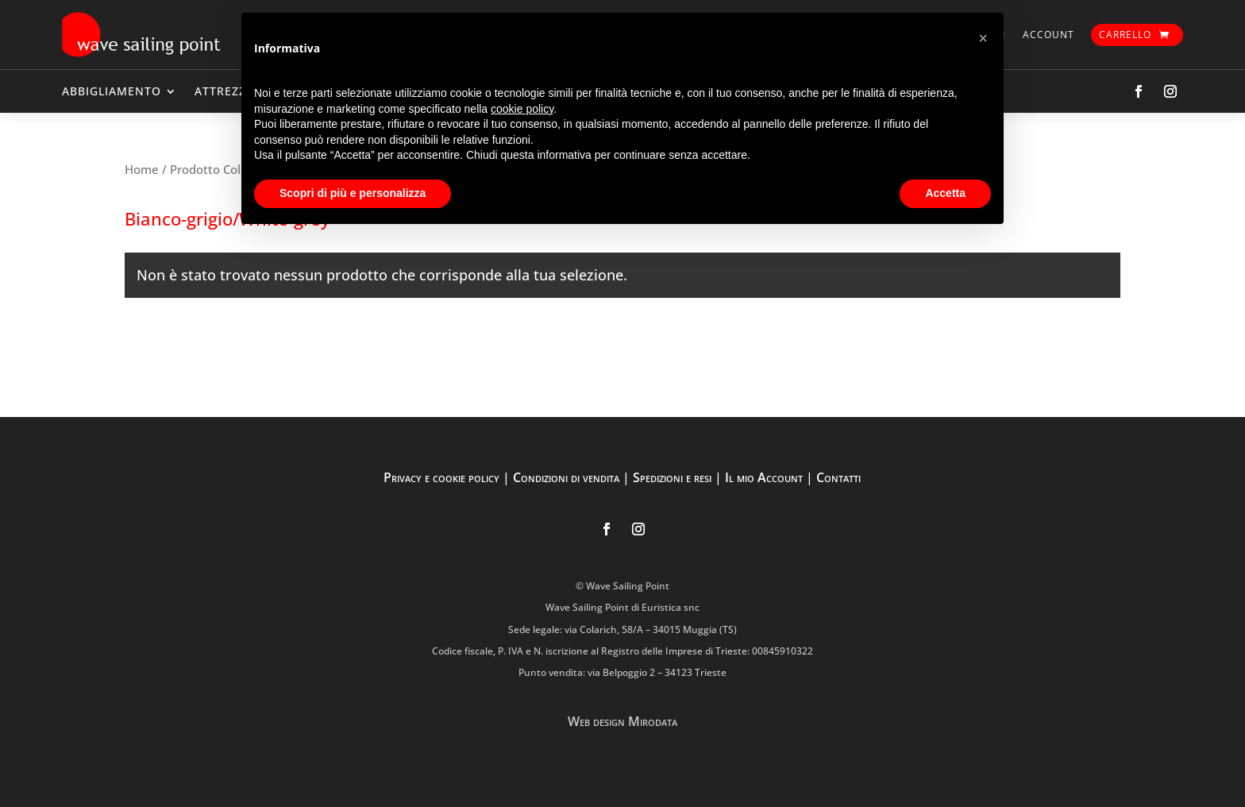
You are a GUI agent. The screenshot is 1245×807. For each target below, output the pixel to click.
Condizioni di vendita (566, 477)
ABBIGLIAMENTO (111, 90)
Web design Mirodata (622, 721)
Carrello (1125, 34)
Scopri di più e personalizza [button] (352, 193)
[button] (983, 38)
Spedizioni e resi (672, 477)
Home (142, 169)
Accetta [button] (945, 193)
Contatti (838, 477)
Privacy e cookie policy (441, 477)
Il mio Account (764, 477)
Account (1048, 34)
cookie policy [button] (522, 108)
